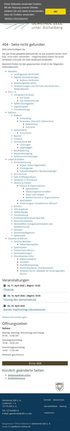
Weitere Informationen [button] (16, 18)
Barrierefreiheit (50, 406)
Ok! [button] (55, 11)
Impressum (49, 412)
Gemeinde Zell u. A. (41, 423)
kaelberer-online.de (21, 426)
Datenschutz (58, 400)
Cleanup (9, 289)
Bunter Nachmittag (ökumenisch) (24, 309)
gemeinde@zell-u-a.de (21, 413)
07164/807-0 (13, 410)
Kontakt (47, 400)
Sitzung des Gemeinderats (20, 299)
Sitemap (63, 406)
